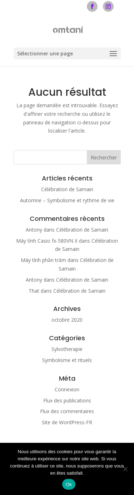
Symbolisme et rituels (67, 360)
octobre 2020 (67, 319)
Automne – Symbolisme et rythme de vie (67, 200)
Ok (69, 484)
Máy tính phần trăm (43, 260)
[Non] (125, 468)
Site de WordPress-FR (67, 422)
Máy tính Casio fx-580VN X (47, 240)
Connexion (67, 389)
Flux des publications (67, 400)
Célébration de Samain (67, 189)
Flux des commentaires (67, 411)
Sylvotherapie (67, 349)
